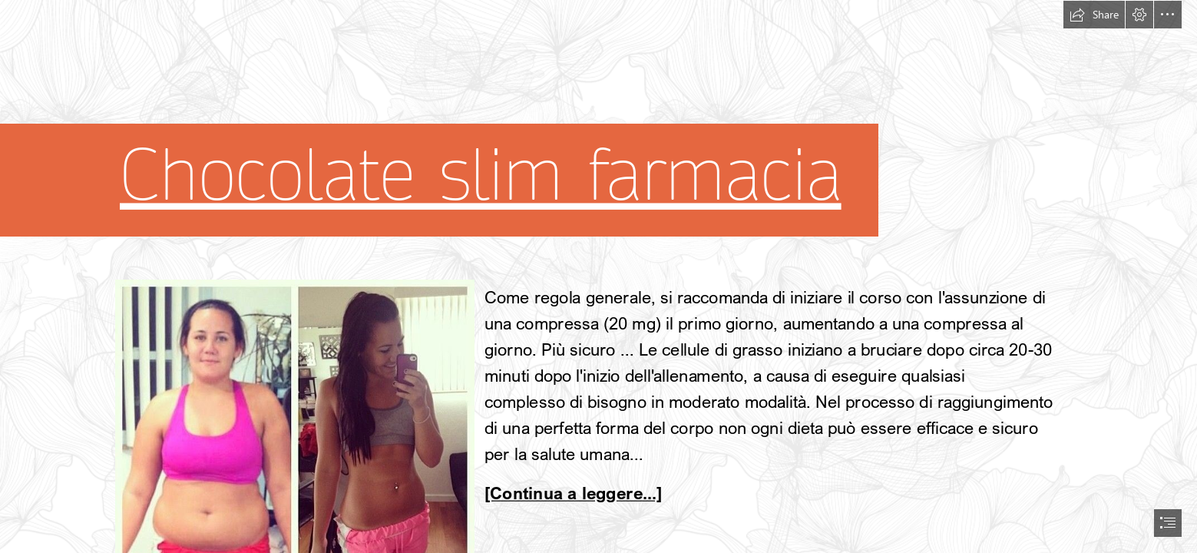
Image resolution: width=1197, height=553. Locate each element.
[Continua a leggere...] (573, 493)
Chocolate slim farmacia (481, 175)
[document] (598, 276)
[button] (1094, 14)
